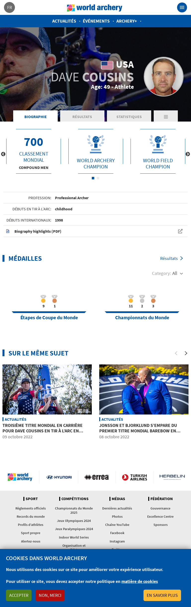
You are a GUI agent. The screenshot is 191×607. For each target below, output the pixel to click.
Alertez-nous (30, 541)
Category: (161, 273)
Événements (96, 21)
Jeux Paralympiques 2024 (74, 529)
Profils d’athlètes (30, 524)
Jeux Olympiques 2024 (74, 520)
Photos (117, 516)
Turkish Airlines (134, 477)
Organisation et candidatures (74, 547)
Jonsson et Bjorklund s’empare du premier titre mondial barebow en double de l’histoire (138, 430)
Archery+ (126, 21)
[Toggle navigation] (182, 7)
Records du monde (31, 516)
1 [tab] (93, 178)
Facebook (117, 533)
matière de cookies (139, 581)
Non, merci (50, 595)
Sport (32, 499)
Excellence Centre (160, 516)
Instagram (117, 541)
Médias (118, 499)
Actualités (64, 21)
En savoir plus (162, 595)
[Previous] (176, 353)
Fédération (161, 499)
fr (9, 7)
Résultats (82, 116)
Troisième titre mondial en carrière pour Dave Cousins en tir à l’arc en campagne (42, 430)
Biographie (35, 116)
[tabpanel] (33, 151)
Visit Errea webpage (96, 477)
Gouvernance (160, 508)
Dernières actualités (117, 508)
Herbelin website (172, 477)
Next (187, 154)
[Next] (186, 353)
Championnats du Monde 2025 (74, 510)
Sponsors (160, 524)
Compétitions (75, 499)
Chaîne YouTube (117, 524)
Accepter (18, 595)
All (174, 273)
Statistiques (129, 116)
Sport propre (30, 533)
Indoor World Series (74, 537)
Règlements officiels (30, 508)
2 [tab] (98, 178)
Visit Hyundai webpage (59, 477)
